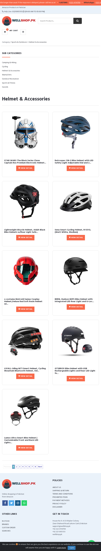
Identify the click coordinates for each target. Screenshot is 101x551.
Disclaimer (57, 507)
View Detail (25, 168)
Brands (5, 524)
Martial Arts (6, 74)
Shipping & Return (61, 490)
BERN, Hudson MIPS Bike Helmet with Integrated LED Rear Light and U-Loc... (74, 300)
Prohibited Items (60, 497)
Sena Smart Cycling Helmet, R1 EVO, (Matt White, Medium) (73, 231)
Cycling (5, 66)
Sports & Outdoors (19, 42)
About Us (57, 487)
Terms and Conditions (63, 494)
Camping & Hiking (9, 62)
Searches (6, 531)
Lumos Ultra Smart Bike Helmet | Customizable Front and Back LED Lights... (21, 440)
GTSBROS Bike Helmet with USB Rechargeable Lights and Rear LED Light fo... (75, 371)
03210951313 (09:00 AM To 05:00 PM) (28, 11)
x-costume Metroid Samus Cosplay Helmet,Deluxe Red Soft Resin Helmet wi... (23, 301)
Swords (5, 87)
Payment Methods (61, 500)
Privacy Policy (59, 503)
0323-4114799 (78, 2)
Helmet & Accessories (38, 42)
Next (40, 466)
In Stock (6, 521)
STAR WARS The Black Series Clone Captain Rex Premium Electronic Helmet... (25, 162)
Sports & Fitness (8, 83)
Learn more (61, 547)
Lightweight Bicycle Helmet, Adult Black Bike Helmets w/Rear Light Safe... (24, 231)
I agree (71, 548)
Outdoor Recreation (10, 78)
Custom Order (8, 527)
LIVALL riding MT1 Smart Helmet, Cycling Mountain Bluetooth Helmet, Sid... (25, 370)
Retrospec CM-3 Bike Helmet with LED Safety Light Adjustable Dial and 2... (74, 162)
